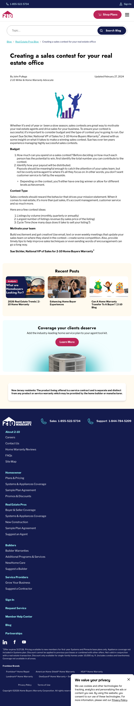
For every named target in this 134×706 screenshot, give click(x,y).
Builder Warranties (17, 550)
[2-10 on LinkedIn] (5, 642)
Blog (8, 625)
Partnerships (13, 633)
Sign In (127, 4)
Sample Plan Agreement (20, 490)
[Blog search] (54, 31)
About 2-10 (12, 432)
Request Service (15, 608)
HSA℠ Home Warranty (92, 671)
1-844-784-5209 (120, 421)
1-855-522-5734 (19, 4)
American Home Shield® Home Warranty (55, 671)
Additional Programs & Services (25, 556)
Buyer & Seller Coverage (20, 510)
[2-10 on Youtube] (24, 642)
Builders (10, 545)
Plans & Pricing (14, 478)
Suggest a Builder (16, 568)
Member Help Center (18, 616)
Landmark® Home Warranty (19, 676)
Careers (10, 437)
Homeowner (13, 472)
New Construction (16, 522)
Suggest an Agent (16, 534)
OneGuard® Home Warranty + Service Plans (60, 676)
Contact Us (12, 443)
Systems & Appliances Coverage (25, 484)
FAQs (8, 455)
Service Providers (16, 577)
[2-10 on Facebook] (14, 642)
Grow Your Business (17, 582)
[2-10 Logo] (8, 16)
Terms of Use (44, 685)
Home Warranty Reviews (20, 449)
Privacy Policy (119, 700)
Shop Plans (110, 14)
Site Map (10, 461)
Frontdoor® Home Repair (18, 671)
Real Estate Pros (15, 504)
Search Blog (113, 30)
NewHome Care (15, 562)
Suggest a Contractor (18, 588)
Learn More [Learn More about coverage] (67, 342)
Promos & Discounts (18, 496)
